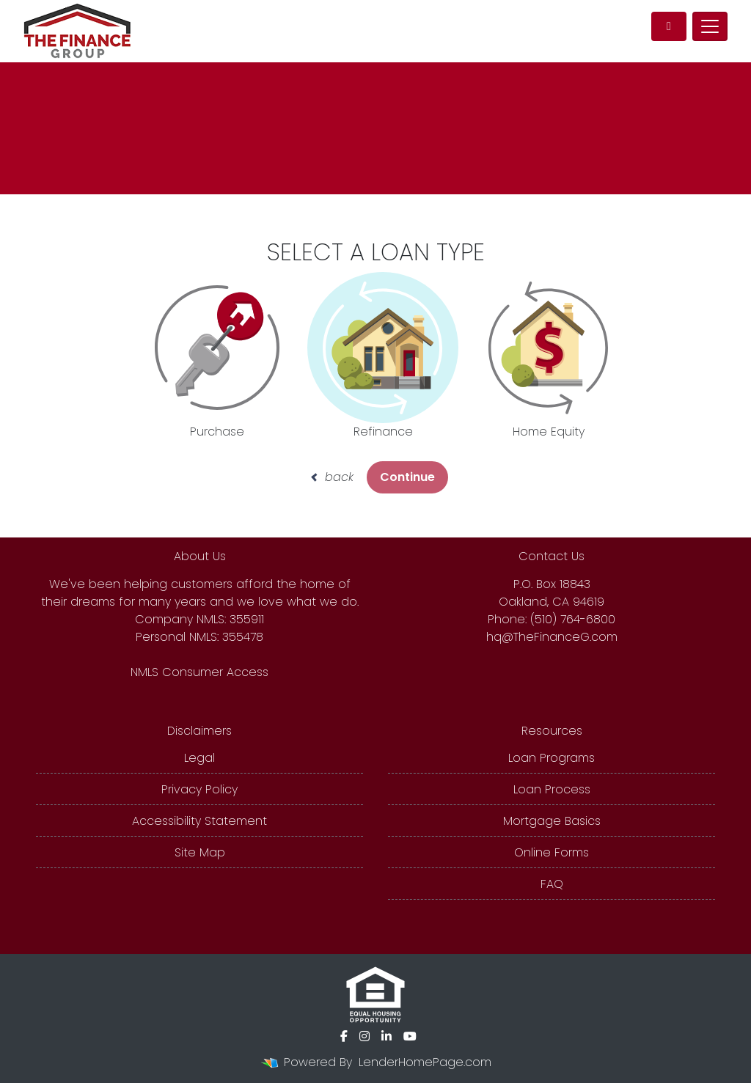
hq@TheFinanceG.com (552, 636)
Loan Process (551, 789)
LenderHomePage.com (425, 1062)
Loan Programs (551, 757)
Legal (199, 757)
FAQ (552, 883)
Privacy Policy (199, 789)
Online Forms (551, 852)
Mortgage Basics (552, 820)
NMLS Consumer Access (199, 672)
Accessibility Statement (199, 820)
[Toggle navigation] (710, 26)
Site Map (200, 852)
